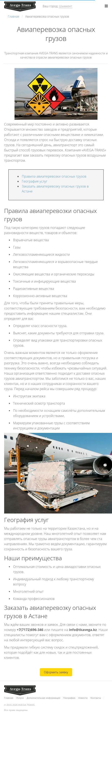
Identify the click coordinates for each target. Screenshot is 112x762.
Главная (8, 698)
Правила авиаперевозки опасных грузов (54, 176)
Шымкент (65, 6)
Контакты (96, 698)
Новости (83, 698)
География (69, 698)
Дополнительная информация (43, 698)
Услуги (20, 698)
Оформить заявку (56, 672)
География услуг (34, 181)
